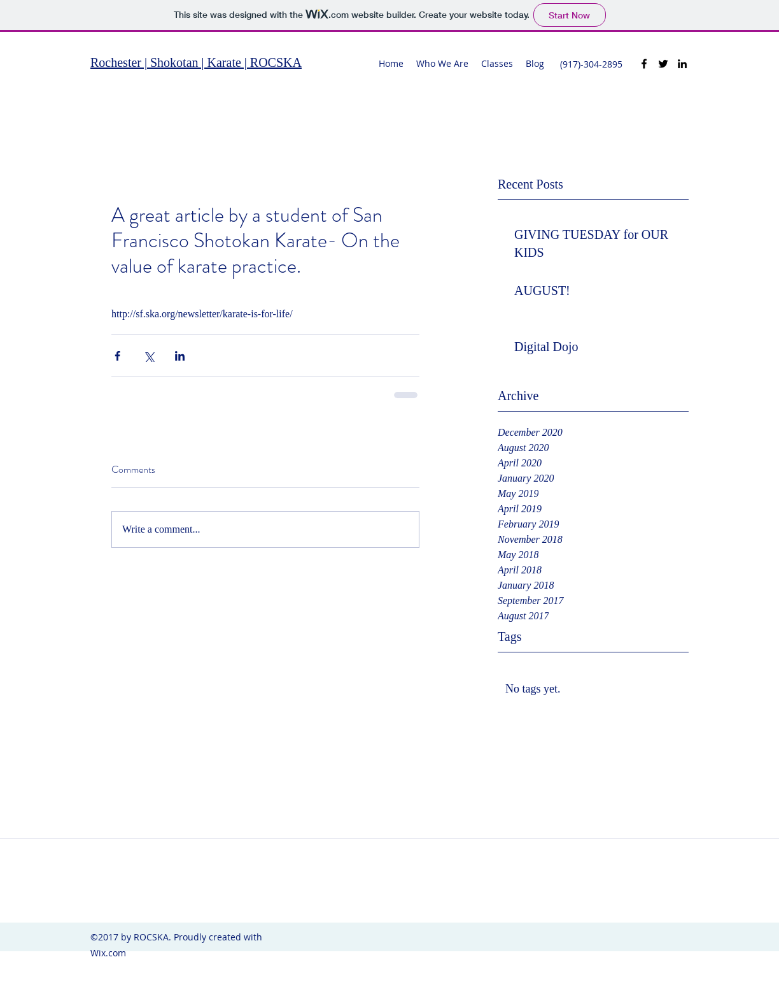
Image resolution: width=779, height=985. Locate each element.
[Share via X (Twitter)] (149, 356)
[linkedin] (682, 63)
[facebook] (644, 63)
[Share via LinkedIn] (180, 356)
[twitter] (663, 63)
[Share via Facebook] (117, 356)
